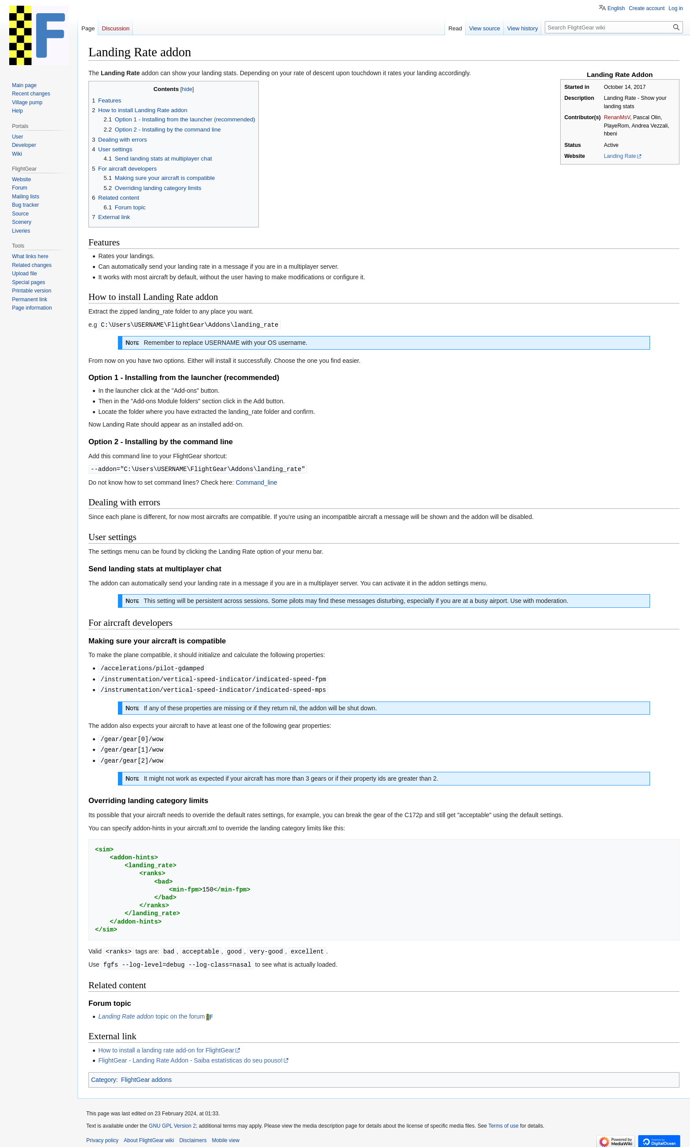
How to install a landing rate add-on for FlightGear (166, 1045)
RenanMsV (617, 117)
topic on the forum (151, 1011)
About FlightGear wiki (149, 1136)
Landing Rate (620, 156)
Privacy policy (102, 1136)
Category (103, 1075)
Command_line (256, 481)
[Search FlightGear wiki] (614, 27)
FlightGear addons (146, 1075)
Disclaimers (192, 1136)
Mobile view (225, 1136)
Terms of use (503, 1121)
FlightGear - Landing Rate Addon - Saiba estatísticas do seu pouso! (190, 1055)
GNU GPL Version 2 (172, 1121)
